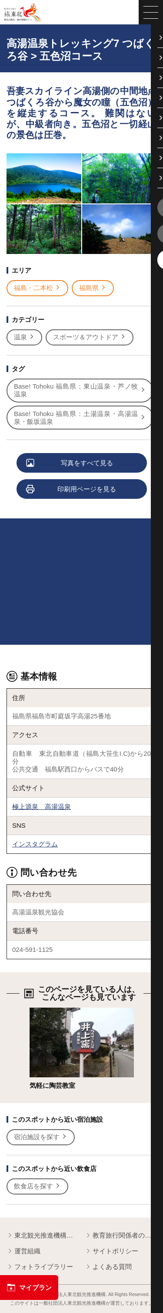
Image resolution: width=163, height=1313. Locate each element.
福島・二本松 (37, 288)
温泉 (24, 337)
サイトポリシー (111, 1251)
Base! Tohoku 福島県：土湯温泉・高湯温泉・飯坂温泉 (80, 417)
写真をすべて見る (70, 463)
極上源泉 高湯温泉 (41, 806)
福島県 (92, 288)
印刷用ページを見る (71, 489)
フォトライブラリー (40, 1267)
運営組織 (23, 1251)
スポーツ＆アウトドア (89, 337)
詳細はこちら (49, 1011)
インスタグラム (35, 844)
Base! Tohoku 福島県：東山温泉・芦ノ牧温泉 (80, 390)
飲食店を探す (37, 1186)
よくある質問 (108, 1267)
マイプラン (29, 1287)
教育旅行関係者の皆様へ (120, 1236)
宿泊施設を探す (40, 1137)
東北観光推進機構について (42, 1236)
